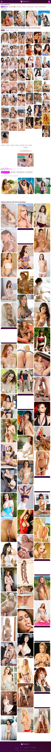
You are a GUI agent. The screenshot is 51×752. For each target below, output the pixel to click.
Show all (25, 147)
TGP (21, 747)
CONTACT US (26, 747)
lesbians (16, 30)
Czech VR (12, 30)
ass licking (12, 145)
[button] (49, 186)
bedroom (17, 145)
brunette (30, 145)
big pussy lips (22, 145)
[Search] (49, 2)
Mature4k (24, 6)
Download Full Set (25, 150)
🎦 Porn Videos (19, 6)
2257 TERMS (33, 747)
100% (7, 168)
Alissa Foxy (7, 30)
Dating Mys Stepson (30, 6)
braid (26, 145)
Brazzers (36, 6)
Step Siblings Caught (42, 6)
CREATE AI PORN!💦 (4, 6)
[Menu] (1, 1)
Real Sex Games (12, 6)
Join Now (2, 30)
